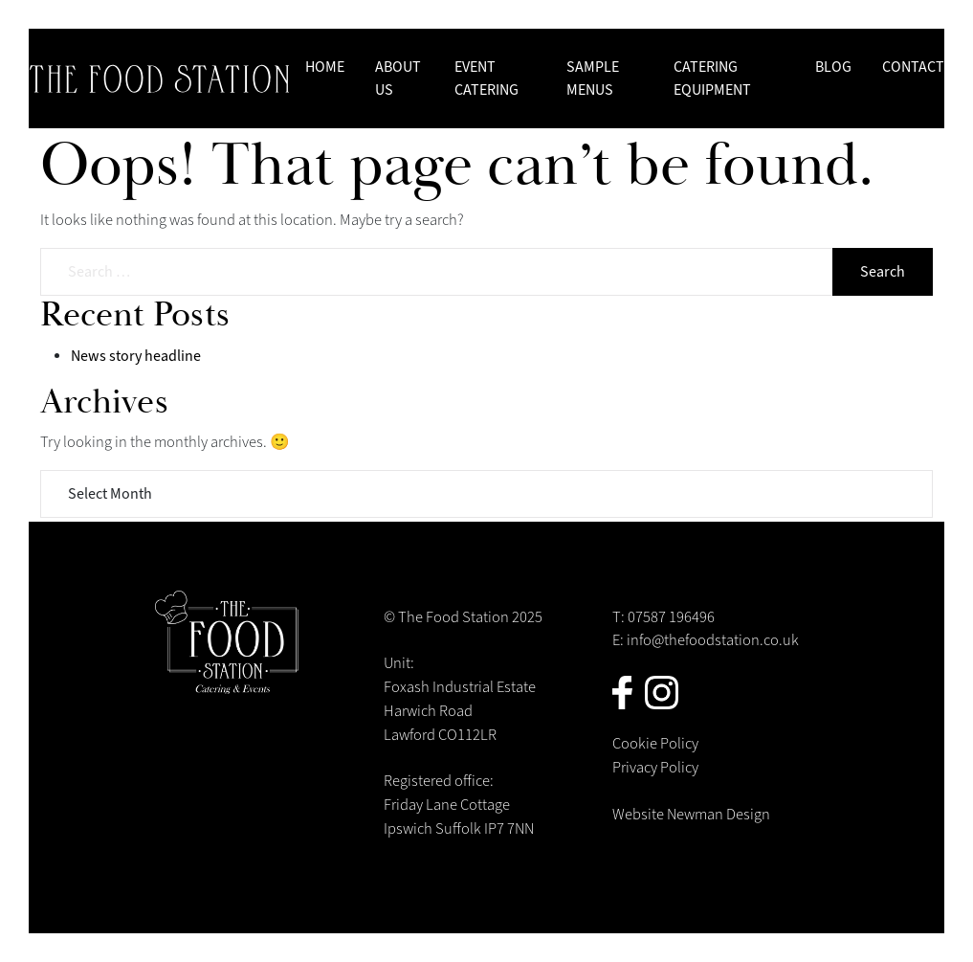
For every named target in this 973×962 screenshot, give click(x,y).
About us (398, 78)
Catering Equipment (712, 78)
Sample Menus (592, 78)
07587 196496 (671, 617)
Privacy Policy (655, 767)
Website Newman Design (691, 814)
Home (324, 67)
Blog (833, 67)
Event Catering (486, 78)
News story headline (136, 356)
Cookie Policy (655, 743)
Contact (913, 67)
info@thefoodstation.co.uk (713, 640)
